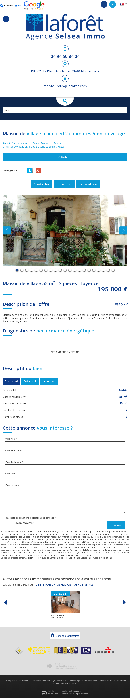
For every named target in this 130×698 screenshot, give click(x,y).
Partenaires (103, 681)
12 (69, 270)
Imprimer (64, 184)
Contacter (42, 184)
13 (74, 270)
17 (93, 270)
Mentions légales (76, 681)
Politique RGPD (70, 683)
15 (84, 270)
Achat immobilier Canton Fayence (32, 143)
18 (98, 270)
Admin (112, 681)
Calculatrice (88, 184)
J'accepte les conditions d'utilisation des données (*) (31, 517)
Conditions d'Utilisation (79, 557)
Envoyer (115, 525)
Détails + (29, 381)
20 (108, 270)
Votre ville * (10, 473)
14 (79, 270)
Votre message (12, 485)
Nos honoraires (90, 681)
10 (60, 270)
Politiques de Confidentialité (50, 557)
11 (65, 270)
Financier (48, 381)
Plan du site (62, 681)
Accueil (6, 143)
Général (11, 381)
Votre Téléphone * (14, 462)
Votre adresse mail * (15, 450)
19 (103, 270)
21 (113, 270)
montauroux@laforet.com (65, 86)
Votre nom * (11, 439)
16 (89, 270)
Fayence (58, 143)
